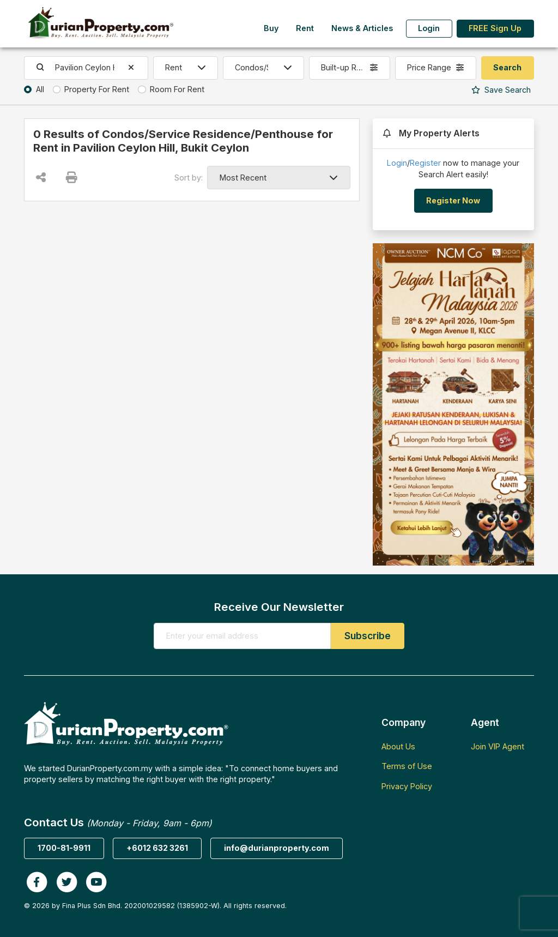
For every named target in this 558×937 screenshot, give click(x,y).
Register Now (453, 200)
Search (501, 89)
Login (429, 28)
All (40, 89)
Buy (271, 28)
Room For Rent (177, 89)
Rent (305, 28)
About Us (398, 746)
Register (425, 162)
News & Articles (362, 28)
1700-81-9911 (64, 847)
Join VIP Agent (497, 746)
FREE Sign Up (495, 28)
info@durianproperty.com (276, 847)
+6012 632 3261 (157, 847)
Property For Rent (96, 89)
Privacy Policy (406, 786)
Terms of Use (406, 766)
